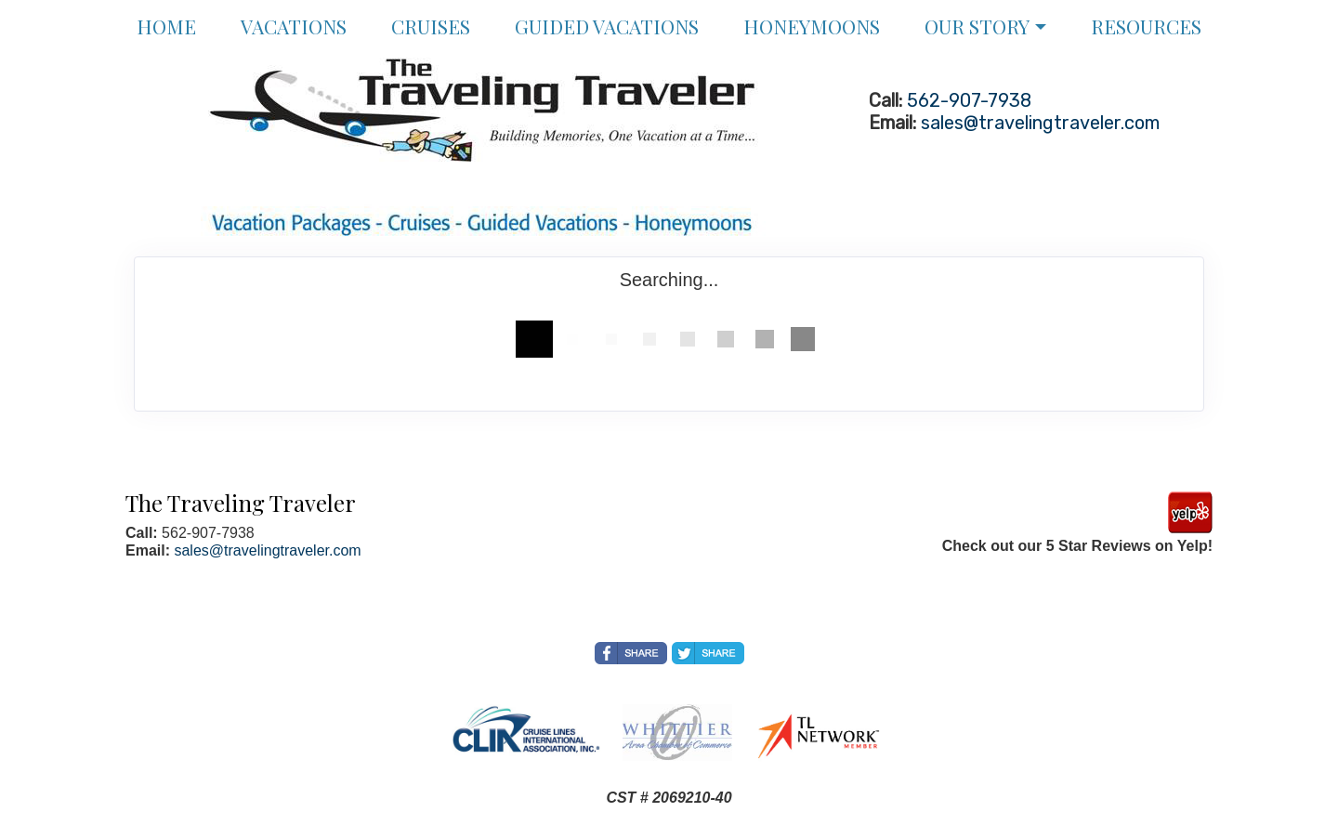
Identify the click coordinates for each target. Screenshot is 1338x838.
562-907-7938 (969, 100)
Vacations (294, 26)
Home (166, 26)
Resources (1146, 26)
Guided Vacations (607, 26)
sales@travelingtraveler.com (1040, 122)
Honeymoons (811, 26)
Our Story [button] (977, 26)
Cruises (430, 26)
